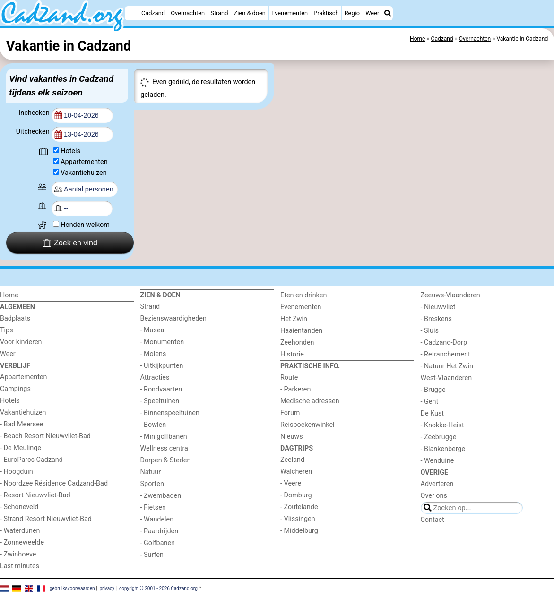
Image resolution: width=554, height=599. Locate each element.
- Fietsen (153, 508)
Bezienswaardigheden (173, 318)
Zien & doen (250, 13)
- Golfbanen (157, 543)
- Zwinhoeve (18, 554)
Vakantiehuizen (84, 173)
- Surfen (152, 555)
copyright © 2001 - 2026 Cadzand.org (158, 588)
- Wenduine (437, 461)
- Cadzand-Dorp (444, 343)
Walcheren (296, 472)
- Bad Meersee (21, 424)
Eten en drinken (303, 295)
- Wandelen (157, 519)
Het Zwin (293, 319)
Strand (219, 13)
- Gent (430, 402)
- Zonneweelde (22, 542)
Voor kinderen (21, 342)
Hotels (70, 151)
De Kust (432, 413)
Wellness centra (164, 448)
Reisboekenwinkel (307, 425)
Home (9, 295)
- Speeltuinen (160, 401)
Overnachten (188, 13)
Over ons (434, 496)
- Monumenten (162, 342)
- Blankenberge (443, 449)
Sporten (152, 484)
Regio (352, 13)
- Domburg (296, 495)
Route (289, 377)
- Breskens (436, 319)
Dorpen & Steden (165, 460)
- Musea (152, 330)
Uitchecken (33, 132)
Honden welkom (85, 225)
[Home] (131, 13)
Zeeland (292, 460)
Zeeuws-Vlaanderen (450, 295)
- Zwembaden (161, 496)
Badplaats (15, 318)
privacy (106, 588)
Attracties (155, 377)
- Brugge (433, 390)
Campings (15, 389)
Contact (432, 520)
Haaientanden (301, 331)
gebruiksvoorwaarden (72, 588)
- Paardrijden (159, 531)
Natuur (150, 472)
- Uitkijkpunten (161, 366)
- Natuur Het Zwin (447, 366)
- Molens (153, 354)
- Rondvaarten (161, 389)
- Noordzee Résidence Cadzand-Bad (54, 483)
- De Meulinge (20, 448)
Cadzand (153, 13)
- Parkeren (295, 389)
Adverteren (437, 484)
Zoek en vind (70, 243)
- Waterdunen (20, 531)
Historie (292, 354)
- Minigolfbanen (163, 437)
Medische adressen (309, 401)
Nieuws (291, 437)
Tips (6, 330)
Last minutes (19, 566)
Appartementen (84, 162)
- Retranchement (445, 354)
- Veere (290, 483)
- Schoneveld (19, 507)
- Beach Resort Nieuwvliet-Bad (45, 436)
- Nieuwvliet (438, 307)
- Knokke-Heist (442, 425)
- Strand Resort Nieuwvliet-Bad (46, 519)
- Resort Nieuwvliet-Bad (35, 495)
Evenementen (289, 13)
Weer (372, 13)
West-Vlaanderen (446, 378)
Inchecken (34, 113)
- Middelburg (299, 531)
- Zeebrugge (439, 437)
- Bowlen (153, 425)
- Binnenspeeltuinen (169, 413)
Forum (290, 413)
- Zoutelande (299, 507)
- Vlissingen (297, 519)
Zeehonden (297, 343)
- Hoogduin (16, 472)
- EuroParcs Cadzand (31, 460)
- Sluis (430, 331)
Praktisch (325, 13)
